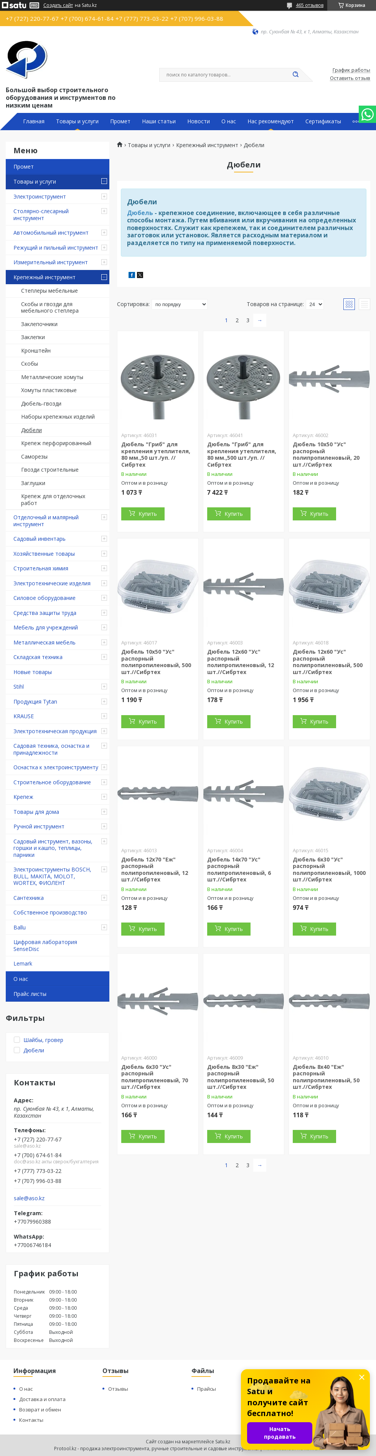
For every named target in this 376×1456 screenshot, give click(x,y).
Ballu (19, 927)
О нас (228, 121)
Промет (120, 121)
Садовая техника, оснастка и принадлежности (51, 749)
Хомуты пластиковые (49, 390)
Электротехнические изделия (52, 583)
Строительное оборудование (52, 782)
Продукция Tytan (35, 701)
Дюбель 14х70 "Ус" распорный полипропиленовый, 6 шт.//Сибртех (239, 869)
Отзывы (118, 1388)
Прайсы (206, 1388)
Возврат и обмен (40, 1409)
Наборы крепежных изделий (58, 416)
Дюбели (31, 430)
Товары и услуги (77, 121)
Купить (148, 513)
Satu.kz (222, 1441)
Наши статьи (159, 121)
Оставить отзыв (350, 78)
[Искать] (295, 75)
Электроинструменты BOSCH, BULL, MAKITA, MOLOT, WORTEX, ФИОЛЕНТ (52, 876)
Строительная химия (40, 568)
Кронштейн (36, 350)
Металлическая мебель (44, 642)
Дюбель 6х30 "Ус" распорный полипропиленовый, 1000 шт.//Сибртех (329, 869)
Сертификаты (323, 121)
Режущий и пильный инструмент (55, 247)
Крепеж (23, 796)
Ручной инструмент (38, 826)
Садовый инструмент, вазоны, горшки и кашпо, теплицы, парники (52, 848)
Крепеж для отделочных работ (53, 499)
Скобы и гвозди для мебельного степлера (50, 307)
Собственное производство (50, 912)
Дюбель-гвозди (41, 403)
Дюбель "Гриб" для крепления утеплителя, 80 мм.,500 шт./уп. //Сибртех (241, 454)
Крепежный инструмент (44, 277)
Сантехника (28, 897)
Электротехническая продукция (55, 731)
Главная (34, 121)
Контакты (31, 1419)
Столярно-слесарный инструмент (41, 214)
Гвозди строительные (50, 469)
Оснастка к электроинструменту (55, 767)
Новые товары (32, 672)
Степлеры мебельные (49, 290)
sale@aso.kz (29, 1198)
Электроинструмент (39, 196)
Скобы (29, 363)
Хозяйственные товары (44, 553)
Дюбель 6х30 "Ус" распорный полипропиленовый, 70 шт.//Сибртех (154, 1077)
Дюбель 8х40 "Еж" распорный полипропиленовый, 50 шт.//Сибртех (326, 1077)
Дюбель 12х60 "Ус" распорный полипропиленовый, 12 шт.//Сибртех (240, 662)
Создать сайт (58, 5)
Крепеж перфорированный (56, 443)
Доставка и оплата (42, 1399)
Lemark (22, 963)
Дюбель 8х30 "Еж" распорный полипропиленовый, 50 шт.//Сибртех (240, 1077)
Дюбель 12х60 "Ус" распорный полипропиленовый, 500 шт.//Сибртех (328, 662)
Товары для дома (36, 811)
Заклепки (33, 337)
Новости (198, 121)
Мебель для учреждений (45, 627)
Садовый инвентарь (39, 538)
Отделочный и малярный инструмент (46, 520)
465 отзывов (309, 5)
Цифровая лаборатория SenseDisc (45, 945)
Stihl (18, 686)
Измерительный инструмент (50, 262)
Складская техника (38, 657)
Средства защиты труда (44, 612)
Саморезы (34, 456)
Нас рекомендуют (270, 121)
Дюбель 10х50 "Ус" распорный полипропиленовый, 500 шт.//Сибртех (156, 662)
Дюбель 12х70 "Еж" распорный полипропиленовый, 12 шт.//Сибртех (154, 869)
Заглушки (33, 483)
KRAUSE (23, 716)
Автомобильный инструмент (51, 232)
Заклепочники (39, 324)
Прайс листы (29, 993)
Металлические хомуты (52, 377)
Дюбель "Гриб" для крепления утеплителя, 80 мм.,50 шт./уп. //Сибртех (155, 454)
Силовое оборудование (44, 597)
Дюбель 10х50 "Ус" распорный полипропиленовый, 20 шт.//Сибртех (326, 454)
